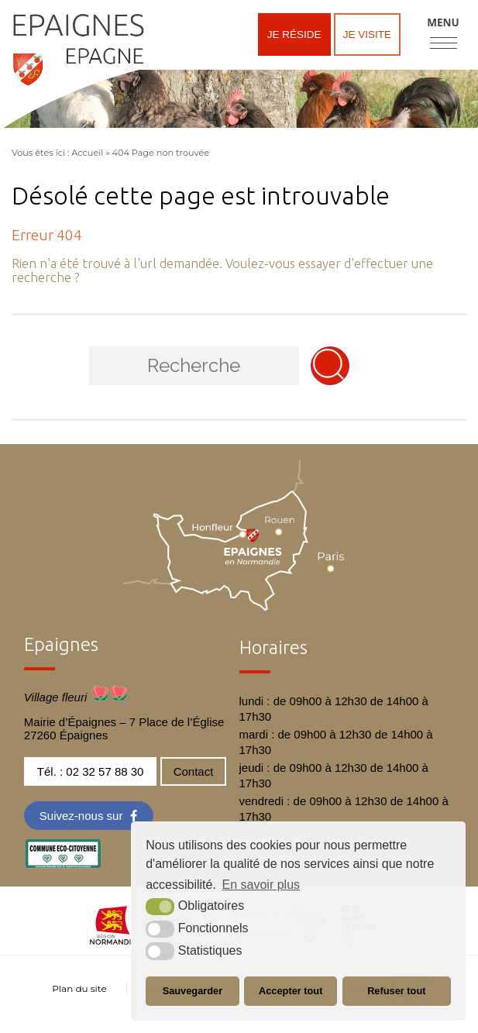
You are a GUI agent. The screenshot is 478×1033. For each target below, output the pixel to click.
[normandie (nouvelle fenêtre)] (113, 940)
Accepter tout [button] (290, 991)
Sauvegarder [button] (193, 991)
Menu (443, 22)
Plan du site (79, 988)
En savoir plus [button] (261, 884)
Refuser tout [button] (396, 991)
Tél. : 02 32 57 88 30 (90, 771)
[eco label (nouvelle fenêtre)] (62, 864)
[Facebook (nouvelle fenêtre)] (88, 815)
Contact (194, 771)
